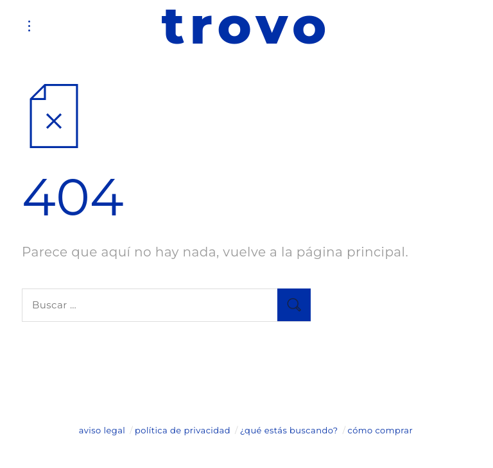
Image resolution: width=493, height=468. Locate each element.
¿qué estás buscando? (289, 430)
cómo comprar (380, 430)
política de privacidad (182, 430)
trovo (246, 25)
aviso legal (102, 430)
